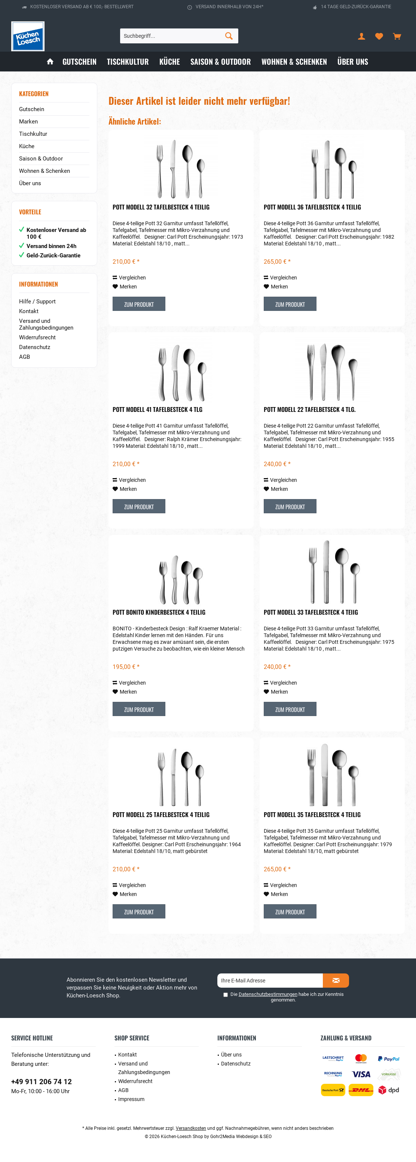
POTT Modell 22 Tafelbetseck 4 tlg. (310, 410)
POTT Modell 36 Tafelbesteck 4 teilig (312, 207)
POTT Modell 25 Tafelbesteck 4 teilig (161, 815)
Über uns (30, 183)
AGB (24, 357)
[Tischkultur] (128, 61)
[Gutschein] (79, 61)
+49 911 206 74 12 (41, 1081)
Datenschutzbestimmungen (268, 994)
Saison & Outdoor (41, 158)
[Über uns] (352, 61)
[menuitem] (397, 35)
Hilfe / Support (37, 301)
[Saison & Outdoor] (220, 61)
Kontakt (29, 311)
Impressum (131, 1099)
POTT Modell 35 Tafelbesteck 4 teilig (312, 815)
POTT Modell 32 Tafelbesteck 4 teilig (161, 207)
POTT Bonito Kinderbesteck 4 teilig (159, 612)
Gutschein (31, 109)
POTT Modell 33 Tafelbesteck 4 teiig (311, 612)
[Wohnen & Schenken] (294, 61)
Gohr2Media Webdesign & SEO (241, 1136)
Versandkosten (191, 1128)
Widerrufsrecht (37, 337)
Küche (26, 146)
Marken (28, 121)
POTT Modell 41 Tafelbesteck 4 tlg (157, 410)
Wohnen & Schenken (44, 171)
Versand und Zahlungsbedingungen (46, 324)
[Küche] (169, 61)
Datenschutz (34, 347)
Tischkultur (33, 134)
